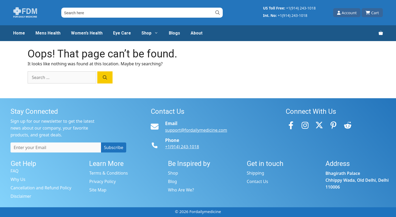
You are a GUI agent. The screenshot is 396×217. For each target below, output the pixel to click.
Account (347, 12)
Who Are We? (181, 190)
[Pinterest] (333, 125)
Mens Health (47, 33)
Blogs (174, 33)
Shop (152, 33)
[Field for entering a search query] (141, 13)
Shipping (255, 173)
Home (19, 33)
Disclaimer (21, 196)
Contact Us (257, 181)
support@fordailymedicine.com (196, 130)
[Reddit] (347, 125)
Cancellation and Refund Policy (41, 188)
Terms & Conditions (108, 173)
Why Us (18, 179)
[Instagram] (305, 125)
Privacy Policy (102, 181)
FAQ (14, 171)
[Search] (105, 77)
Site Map (97, 190)
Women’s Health (87, 33)
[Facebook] (291, 125)
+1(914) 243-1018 (301, 8)
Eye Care (122, 33)
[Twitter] (319, 125)
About (196, 33)
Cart (372, 12)
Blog (172, 181)
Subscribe (113, 147)
